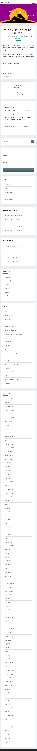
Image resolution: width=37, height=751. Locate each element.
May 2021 (7, 561)
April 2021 (7, 565)
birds (6, 311)
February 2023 (9, 482)
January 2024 (8, 440)
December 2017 (9, 715)
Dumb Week (8, 341)
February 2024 (9, 436)
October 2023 (8, 451)
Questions (8, 375)
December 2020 (9, 580)
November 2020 (9, 583)
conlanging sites (9, 326)
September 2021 (9, 546)
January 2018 (8, 711)
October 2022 (8, 497)
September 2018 (9, 681)
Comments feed (9, 196)
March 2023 (8, 478)
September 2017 (9, 727)
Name (12, 157)
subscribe (8, 119)
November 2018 (9, 674)
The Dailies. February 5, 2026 (13, 257)
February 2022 (9, 527)
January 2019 (8, 666)
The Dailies (8, 74)
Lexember (7, 357)
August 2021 (8, 549)
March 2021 (8, 568)
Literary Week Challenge (12, 364)
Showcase (7, 292)
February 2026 (9, 399)
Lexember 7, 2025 (18, 230)
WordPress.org (9, 199)
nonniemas (25, 36)
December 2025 (9, 406)
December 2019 (9, 625)
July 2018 (7, 689)
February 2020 (9, 617)
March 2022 (8, 523)
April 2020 (7, 610)
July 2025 (7, 425)
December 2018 (9, 670)
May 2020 (7, 606)
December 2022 (9, 489)
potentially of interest (11, 372)
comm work (8, 323)
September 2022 (9, 500)
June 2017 (7, 738)
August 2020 (8, 595)
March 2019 (8, 659)
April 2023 (7, 474)
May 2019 (7, 651)
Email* (12, 164)
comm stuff (8, 319)
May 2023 (7, 470)
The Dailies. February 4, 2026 (13, 261)
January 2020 (8, 621)
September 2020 (9, 591)
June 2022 (7, 512)
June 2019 (7, 647)
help (6, 349)
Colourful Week (9, 315)
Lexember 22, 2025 (18, 219)
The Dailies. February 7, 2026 (13, 250)
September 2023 (9, 455)
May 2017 (7, 742)
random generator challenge (13, 379)
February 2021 (9, 572)
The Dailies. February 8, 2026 (13, 246)
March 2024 (8, 433)
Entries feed (8, 192)
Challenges (8, 277)
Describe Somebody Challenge (13, 334)
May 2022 (7, 516)
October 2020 (8, 587)
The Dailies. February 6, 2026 (13, 254)
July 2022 (7, 508)
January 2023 (8, 485)
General (7, 284)
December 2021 (9, 534)
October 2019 (8, 632)
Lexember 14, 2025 (18, 227)
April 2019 (7, 655)
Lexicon (7, 360)
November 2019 (9, 629)
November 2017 (9, 719)
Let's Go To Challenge (11, 353)
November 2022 (9, 493)
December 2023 (9, 444)
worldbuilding (9, 383)
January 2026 (8, 402)
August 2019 (8, 640)
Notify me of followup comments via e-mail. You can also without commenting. (17, 117)
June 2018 (7, 693)
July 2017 (7, 734)
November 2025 (9, 410)
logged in (15, 110)
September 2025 (9, 418)
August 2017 (8, 730)
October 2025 (8, 414)
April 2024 (7, 429)
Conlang (5, 2)
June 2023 (7, 467)
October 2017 (8, 723)
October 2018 (8, 678)
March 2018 (8, 704)
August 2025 (8, 421)
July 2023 (7, 463)
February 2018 (9, 708)
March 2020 (8, 614)
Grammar (7, 345)
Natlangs (7, 368)
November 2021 (9, 538)
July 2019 (7, 644)
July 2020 (7, 598)
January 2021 (8, 576)
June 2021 (7, 557)
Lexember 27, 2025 (18, 215)
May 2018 (7, 696)
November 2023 (9, 448)
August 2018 (8, 685)
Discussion (8, 76)
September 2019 (9, 636)
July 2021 (7, 553)
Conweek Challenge (10, 330)
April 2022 (7, 519)
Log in (6, 188)
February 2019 (9, 662)
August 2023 (8, 459)
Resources (8, 288)
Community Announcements (13, 281)
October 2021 (8, 542)
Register (7, 184)
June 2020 (7, 602)
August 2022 (8, 504)
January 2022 (8, 531)
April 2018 (7, 700)
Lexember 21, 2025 (18, 223)
